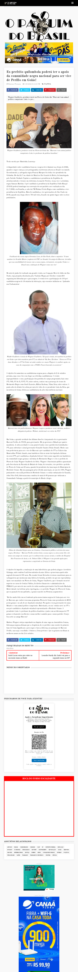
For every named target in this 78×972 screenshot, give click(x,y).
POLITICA (47, 84)
